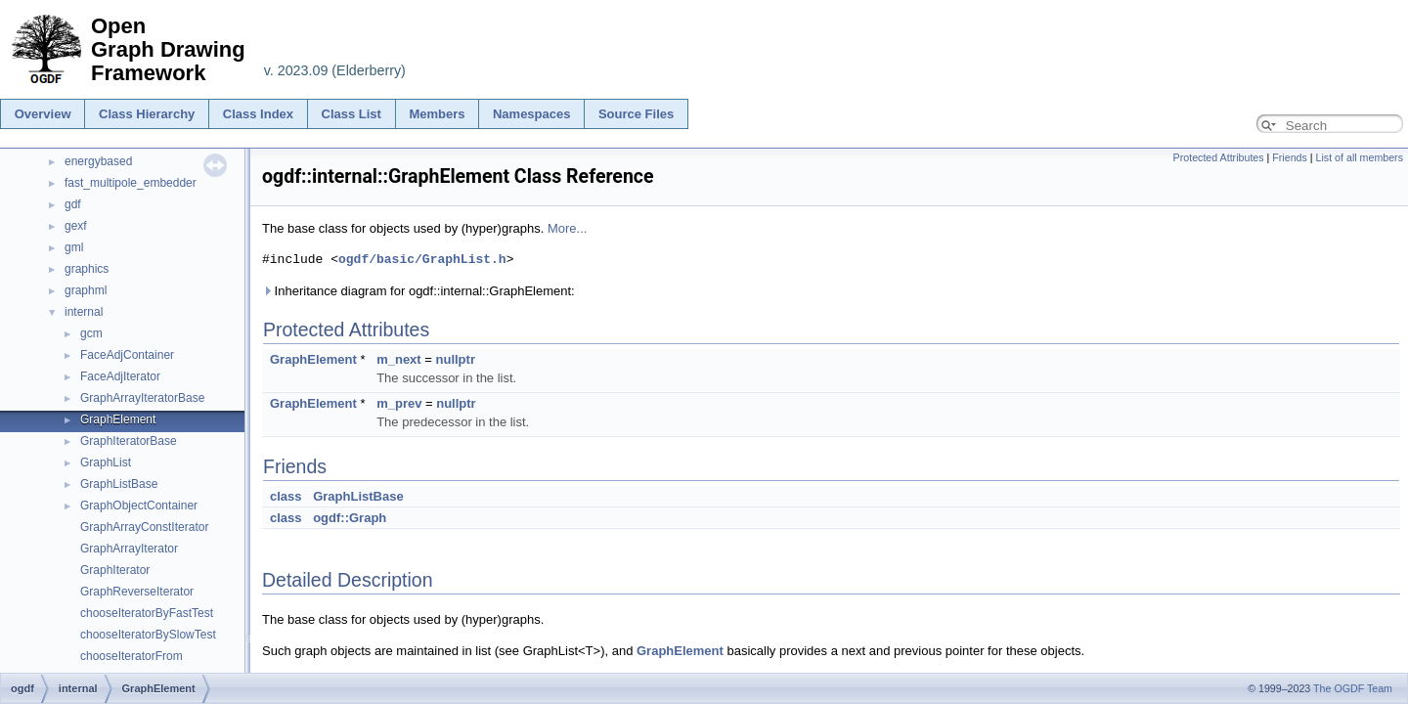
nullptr (455, 359)
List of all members (1359, 157)
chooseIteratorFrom (131, 656)
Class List (351, 114)
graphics (87, 269)
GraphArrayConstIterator (144, 527)
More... (567, 228)
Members (436, 114)
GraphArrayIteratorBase (142, 398)
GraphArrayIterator (129, 548)
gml (74, 247)
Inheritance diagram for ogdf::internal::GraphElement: (418, 291)
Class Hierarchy (147, 114)
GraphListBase (118, 484)
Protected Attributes (1218, 157)
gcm (91, 333)
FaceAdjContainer (127, 355)
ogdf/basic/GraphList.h (422, 259)
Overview (43, 114)
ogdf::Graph (349, 517)
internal (84, 312)
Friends (1289, 157)
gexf (76, 226)
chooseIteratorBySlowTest (148, 634)
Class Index (258, 114)
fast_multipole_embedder (131, 183)
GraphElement (117, 419)
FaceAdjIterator (120, 376)
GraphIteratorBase (128, 441)
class (286, 496)
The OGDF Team (1352, 688)
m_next (398, 359)
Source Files (636, 114)
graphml (86, 290)
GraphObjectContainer (139, 505)
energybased (98, 161)
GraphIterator (115, 570)
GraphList (105, 462)
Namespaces (532, 114)
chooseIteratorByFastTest (146, 613)
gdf (73, 204)
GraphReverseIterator (137, 591)
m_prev (398, 403)
